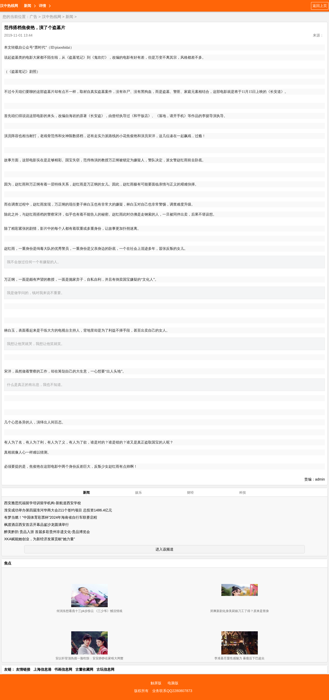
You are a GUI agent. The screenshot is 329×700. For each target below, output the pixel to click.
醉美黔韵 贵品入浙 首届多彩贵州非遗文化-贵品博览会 (47, 532)
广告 (33, 16)
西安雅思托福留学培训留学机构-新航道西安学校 (42, 503)
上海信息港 (42, 669)
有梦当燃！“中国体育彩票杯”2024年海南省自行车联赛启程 (50, 517)
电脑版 (173, 683)
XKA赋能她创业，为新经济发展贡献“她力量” (39, 539)
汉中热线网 (9, 6)
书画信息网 (63, 669)
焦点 (7, 563)
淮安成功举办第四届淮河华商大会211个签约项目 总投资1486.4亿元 (58, 510)
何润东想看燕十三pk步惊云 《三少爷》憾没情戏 (89, 611)
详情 (42, 6)
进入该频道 (164, 549)
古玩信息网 (105, 669)
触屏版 (156, 683)
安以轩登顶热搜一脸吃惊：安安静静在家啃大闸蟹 (89, 658)
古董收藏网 (84, 669)
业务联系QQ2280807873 (172, 691)
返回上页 (320, 6)
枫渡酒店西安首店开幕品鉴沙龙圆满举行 (36, 524)
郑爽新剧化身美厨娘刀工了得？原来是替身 (239, 611)
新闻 (27, 6)
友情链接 (23, 669)
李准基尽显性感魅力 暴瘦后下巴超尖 (239, 658)
